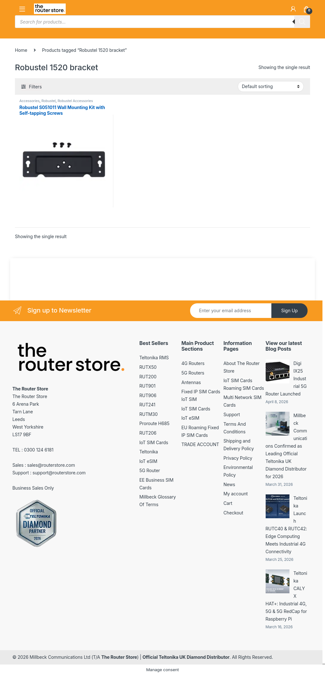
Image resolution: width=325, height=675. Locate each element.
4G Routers (193, 363)
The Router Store (119, 657)
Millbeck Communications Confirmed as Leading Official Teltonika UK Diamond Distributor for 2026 (286, 446)
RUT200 (147, 376)
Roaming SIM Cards (243, 388)
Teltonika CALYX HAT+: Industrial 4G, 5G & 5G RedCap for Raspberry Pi (286, 596)
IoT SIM (189, 399)
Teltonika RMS (154, 357)
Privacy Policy (237, 458)
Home (21, 50)
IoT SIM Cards (153, 442)
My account (235, 493)
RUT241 (147, 404)
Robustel (49, 101)
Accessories (29, 101)
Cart (227, 503)
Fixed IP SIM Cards (201, 391)
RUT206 (147, 433)
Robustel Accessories (75, 101)
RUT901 (147, 386)
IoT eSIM (148, 461)
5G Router (149, 470)
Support (231, 414)
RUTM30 (148, 414)
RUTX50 (147, 367)
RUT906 (147, 395)
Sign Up (289, 310)
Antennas (191, 382)
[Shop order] (271, 86)
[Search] (302, 21)
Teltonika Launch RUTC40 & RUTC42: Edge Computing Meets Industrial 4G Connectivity (286, 524)
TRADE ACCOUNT (200, 444)
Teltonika (148, 451)
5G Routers (193, 372)
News (229, 484)
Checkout (233, 512)
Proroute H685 (154, 423)
